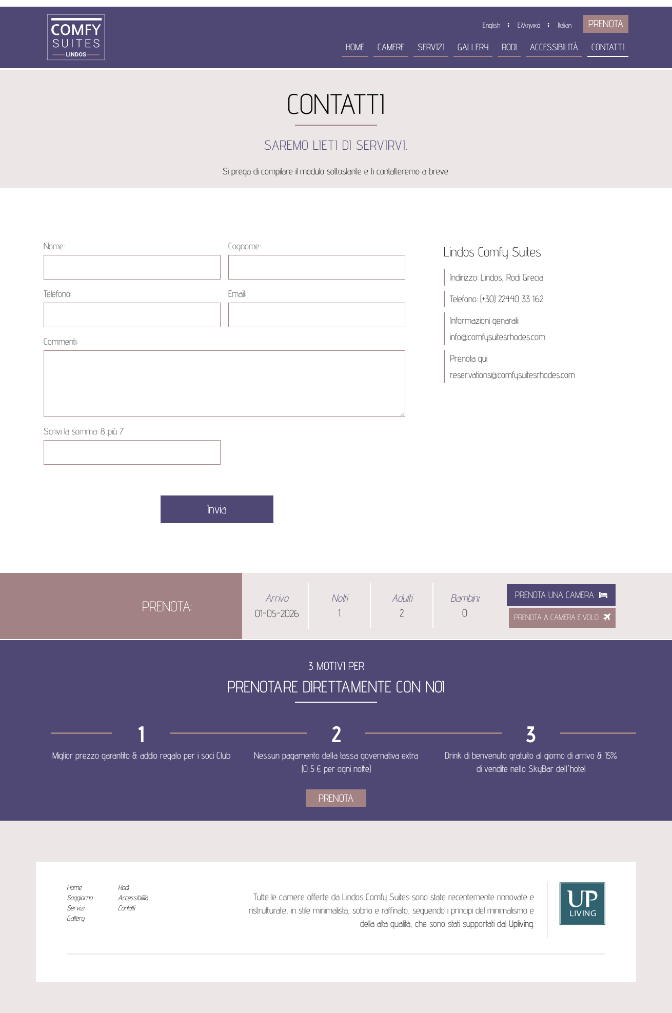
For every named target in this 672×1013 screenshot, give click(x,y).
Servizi (431, 47)
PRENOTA (605, 23)
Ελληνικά (529, 25)
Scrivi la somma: (84, 431)
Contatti (607, 47)
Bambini (464, 598)
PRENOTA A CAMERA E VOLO (562, 617)
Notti (339, 598)
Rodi (509, 47)
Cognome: (244, 246)
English (491, 25)
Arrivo (276, 598)
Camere (391, 47)
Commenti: (60, 341)
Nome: (54, 246)
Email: (237, 293)
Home (355, 47)
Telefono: (57, 293)
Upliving (521, 923)
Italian (564, 25)
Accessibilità (554, 47)
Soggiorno (79, 897)
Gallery (473, 47)
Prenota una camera (561, 594)
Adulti (402, 598)
